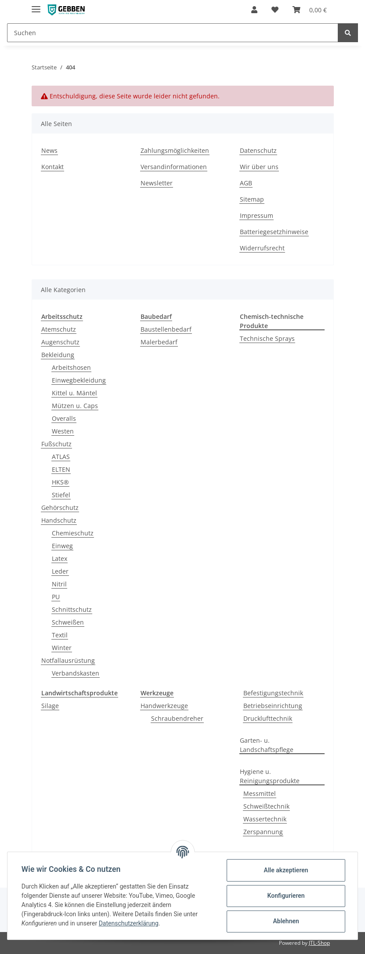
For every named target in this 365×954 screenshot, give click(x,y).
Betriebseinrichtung (272, 705)
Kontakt (52, 167)
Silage (50, 705)
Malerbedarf (159, 342)
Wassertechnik (264, 819)
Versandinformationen (174, 167)
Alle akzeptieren (286, 870)
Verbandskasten (75, 673)
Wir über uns (259, 167)
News (49, 150)
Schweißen (68, 622)
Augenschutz (60, 342)
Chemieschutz (73, 533)
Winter (62, 647)
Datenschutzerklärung (129, 923)
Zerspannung (263, 832)
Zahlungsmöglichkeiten (175, 150)
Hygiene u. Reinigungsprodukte (270, 776)
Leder (60, 571)
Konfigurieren (285, 895)
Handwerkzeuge (164, 705)
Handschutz (58, 520)
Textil (60, 635)
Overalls (64, 418)
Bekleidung (57, 355)
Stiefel (61, 495)
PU (56, 597)
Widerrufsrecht (262, 248)
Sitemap (252, 199)
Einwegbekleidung (79, 380)
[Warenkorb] (309, 9)
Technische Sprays (267, 338)
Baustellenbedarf (166, 329)
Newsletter (157, 183)
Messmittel (259, 793)
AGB (246, 183)
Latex (59, 558)
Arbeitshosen (71, 367)
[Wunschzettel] (274, 9)
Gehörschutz (60, 507)
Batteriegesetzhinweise (274, 232)
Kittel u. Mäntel (74, 393)
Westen (63, 431)
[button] (254, 9)
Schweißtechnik (266, 806)
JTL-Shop (319, 943)
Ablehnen (286, 921)
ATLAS (61, 456)
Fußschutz (56, 444)
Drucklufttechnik (267, 718)
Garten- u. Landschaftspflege (266, 745)
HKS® (60, 482)
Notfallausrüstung (68, 660)
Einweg (62, 546)
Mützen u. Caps (75, 405)
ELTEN (61, 469)
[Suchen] (172, 32)
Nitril (59, 584)
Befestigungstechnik (273, 693)
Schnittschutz (72, 609)
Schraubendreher (177, 718)
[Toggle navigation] (36, 5)
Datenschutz (258, 150)
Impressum (256, 215)
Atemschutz (58, 329)
